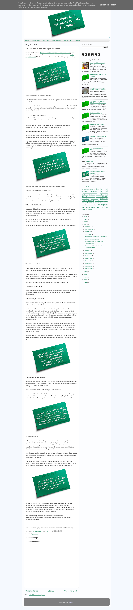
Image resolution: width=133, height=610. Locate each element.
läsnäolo (85, 197)
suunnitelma (86, 207)
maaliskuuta (89, 263)
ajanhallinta (86, 187)
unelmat (84, 209)
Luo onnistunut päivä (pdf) (40, 40)
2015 (85, 274)
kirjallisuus (92, 195)
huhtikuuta (88, 261)
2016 (85, 272)
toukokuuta (88, 258)
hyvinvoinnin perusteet (89, 193)
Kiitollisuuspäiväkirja (96, 113)
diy (82, 189)
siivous (105, 202)
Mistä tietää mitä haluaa (97, 124)
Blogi (27, 40)
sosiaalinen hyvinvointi (89, 205)
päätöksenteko (99, 201)
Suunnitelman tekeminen (92, 239)
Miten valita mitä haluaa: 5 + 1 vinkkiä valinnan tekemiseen (98, 102)
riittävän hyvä (99, 202)
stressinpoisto (103, 205)
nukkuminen (85, 199)
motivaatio (99, 197)
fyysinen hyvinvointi (101, 189)
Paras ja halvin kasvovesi (97, 63)
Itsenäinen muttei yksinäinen (98, 136)
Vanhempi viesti (70, 591)
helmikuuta (88, 266)
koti (106, 195)
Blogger (71, 602)
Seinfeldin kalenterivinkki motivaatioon (96, 236)
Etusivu (51, 591)
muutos (104, 197)
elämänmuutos (88, 189)
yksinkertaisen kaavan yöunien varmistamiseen (55, 53)
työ (106, 207)
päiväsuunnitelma (88, 201)
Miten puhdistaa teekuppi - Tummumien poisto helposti (98, 88)
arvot (106, 187)
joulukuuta (88, 226)
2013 (85, 279)
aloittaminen (100, 187)
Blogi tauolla (89, 161)
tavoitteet (100, 207)
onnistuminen (94, 199)
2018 (85, 221)
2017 (85, 224)
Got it (113, 5)
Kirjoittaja (77, 40)
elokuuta (88, 250)
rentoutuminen (89, 202)
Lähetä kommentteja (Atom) (37, 595)
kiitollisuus (85, 195)
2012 (85, 282)
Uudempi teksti (32, 591)
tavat (93, 207)
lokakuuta (88, 231)
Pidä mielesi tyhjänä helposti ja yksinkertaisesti (94, 246)
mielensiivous (91, 197)
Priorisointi (67, 40)
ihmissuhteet (104, 193)
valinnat (90, 209)
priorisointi (35, 534)
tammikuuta (89, 268)
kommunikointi (100, 195)
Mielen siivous (56, 40)
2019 (85, 219)
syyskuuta (88, 234)
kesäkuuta (88, 256)
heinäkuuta (88, 253)
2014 (85, 277)
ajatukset (93, 187)
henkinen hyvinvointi (99, 191)
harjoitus (84, 191)
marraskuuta (89, 229)
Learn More (104, 5)
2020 (85, 216)
